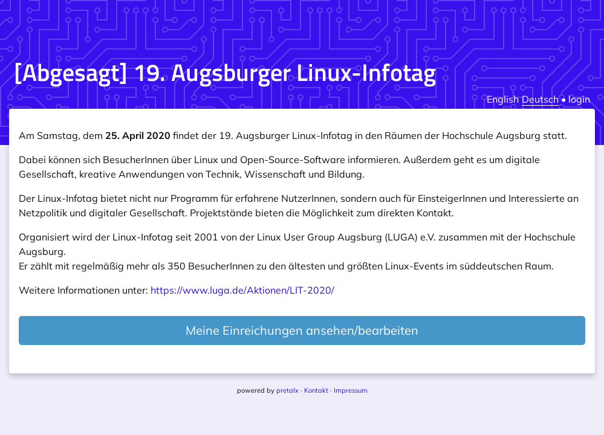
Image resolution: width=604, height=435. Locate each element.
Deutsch (540, 99)
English (503, 99)
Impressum (351, 390)
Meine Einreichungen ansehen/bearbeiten (302, 330)
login (579, 99)
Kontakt (316, 390)
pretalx (287, 390)
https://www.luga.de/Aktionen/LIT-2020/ (242, 290)
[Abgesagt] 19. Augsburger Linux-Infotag (225, 72)
